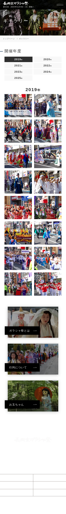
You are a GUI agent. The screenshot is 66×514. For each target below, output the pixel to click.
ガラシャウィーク (48, 485)
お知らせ (10, 477)
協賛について (45, 492)
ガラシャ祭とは (47, 477)
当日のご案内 (12, 485)
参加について (12, 492)
